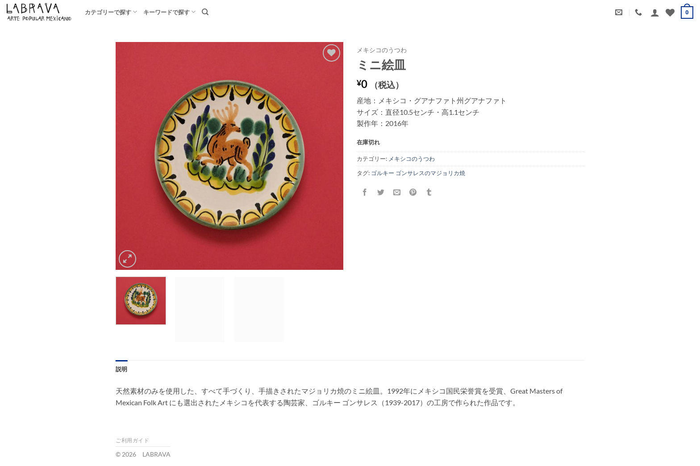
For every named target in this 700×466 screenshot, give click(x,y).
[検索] (205, 12)
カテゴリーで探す (111, 12)
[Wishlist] (670, 12)
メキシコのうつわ (382, 50)
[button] (654, 12)
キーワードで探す (169, 12)
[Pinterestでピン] (413, 192)
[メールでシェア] (397, 192)
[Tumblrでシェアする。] (429, 192)
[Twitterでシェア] (381, 192)
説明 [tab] (122, 369)
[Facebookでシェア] (365, 192)
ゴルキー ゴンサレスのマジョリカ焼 (418, 172)
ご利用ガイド (133, 440)
